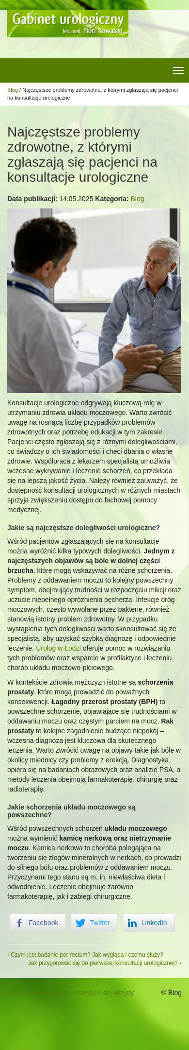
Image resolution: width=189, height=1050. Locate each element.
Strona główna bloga (38, 993)
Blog (12, 90)
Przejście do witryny (104, 993)
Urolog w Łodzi (58, 648)
